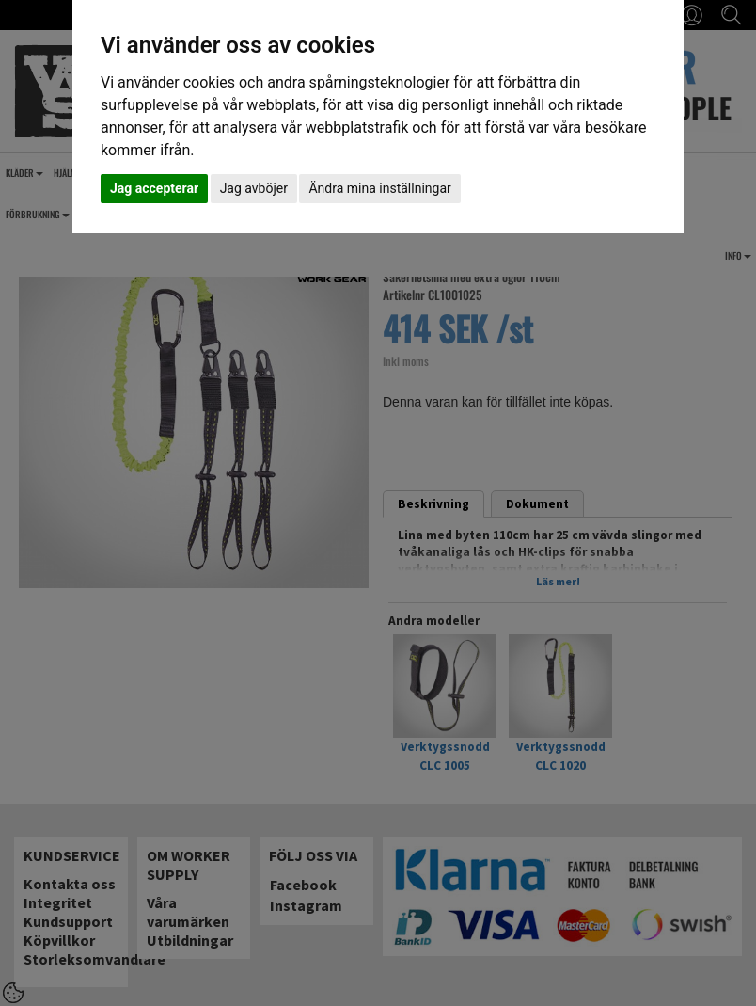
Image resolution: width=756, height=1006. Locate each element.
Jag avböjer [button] (254, 188)
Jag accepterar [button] (154, 188)
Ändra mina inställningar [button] (379, 188)
